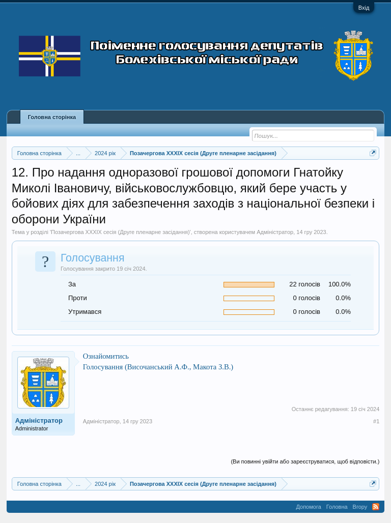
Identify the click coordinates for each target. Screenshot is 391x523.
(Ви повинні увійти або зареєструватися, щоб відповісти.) (305, 461)
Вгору (360, 507)
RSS (375, 506)
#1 (376, 421)
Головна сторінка (52, 117)
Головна (337, 507)
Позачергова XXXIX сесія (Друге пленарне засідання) (120, 232)
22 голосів (304, 284)
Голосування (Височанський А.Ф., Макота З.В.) (158, 367)
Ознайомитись (106, 356)
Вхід (364, 8)
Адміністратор (275, 232)
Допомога (308, 507)
